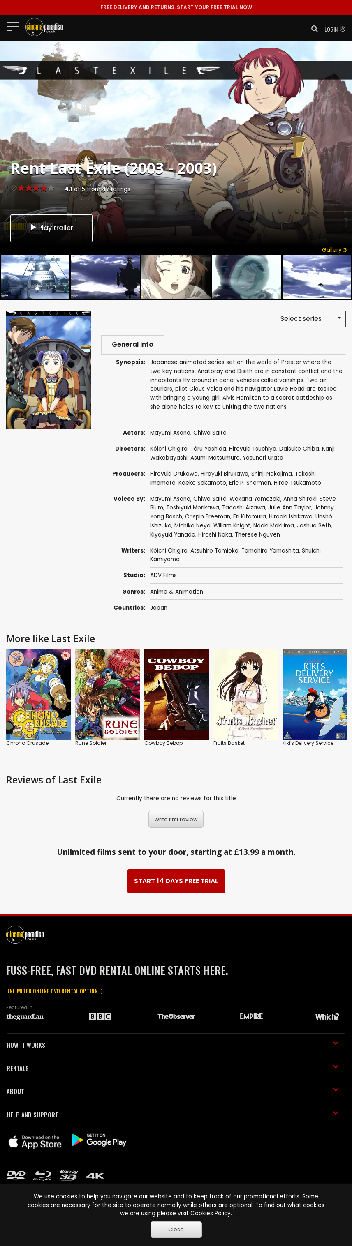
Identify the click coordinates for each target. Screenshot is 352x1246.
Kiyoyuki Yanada (172, 535)
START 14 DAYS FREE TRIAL (176, 881)
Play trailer (51, 228)
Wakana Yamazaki (254, 499)
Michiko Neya (192, 526)
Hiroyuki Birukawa (224, 474)
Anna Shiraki (300, 499)
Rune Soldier (91, 742)
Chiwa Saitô (210, 499)
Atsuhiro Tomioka (214, 551)
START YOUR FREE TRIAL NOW (176, 7)
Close (176, 1229)
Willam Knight (231, 526)
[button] (312, 28)
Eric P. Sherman (250, 483)
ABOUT (173, 1091)
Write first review (176, 819)
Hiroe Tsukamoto (297, 483)
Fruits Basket (229, 742)
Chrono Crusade (27, 742)
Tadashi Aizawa (243, 507)
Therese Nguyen (257, 535)
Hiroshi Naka (215, 535)
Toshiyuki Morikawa (192, 507)
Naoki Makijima (273, 526)
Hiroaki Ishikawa (291, 517)
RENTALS (173, 1068)
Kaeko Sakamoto (202, 483)
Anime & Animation (176, 592)
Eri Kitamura (249, 517)
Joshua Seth (314, 526)
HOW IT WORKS (173, 1044)
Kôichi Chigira (169, 551)
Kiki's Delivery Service (308, 742)
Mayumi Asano (170, 499)
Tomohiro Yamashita (270, 551)
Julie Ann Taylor (289, 507)
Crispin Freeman (207, 517)
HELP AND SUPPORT (173, 1114)
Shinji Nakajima (271, 474)
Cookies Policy (210, 1213)
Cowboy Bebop (163, 742)
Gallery (335, 250)
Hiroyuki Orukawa (174, 474)
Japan (158, 608)
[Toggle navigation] (15, 26)
